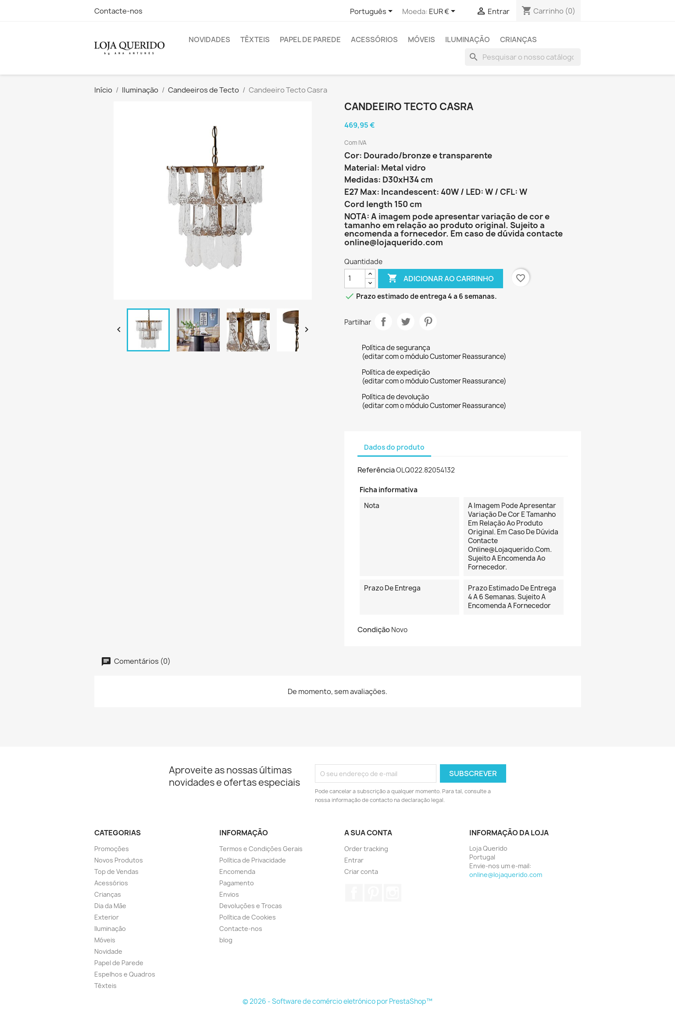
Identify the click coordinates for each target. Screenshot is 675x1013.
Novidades (209, 39)
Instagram (392, 893)
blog (225, 940)
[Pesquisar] (523, 57)
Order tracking (366, 849)
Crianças (518, 39)
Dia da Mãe (110, 906)
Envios (229, 894)
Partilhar (383, 321)
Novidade (108, 951)
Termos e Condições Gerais (261, 849)
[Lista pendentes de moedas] (443, 12)
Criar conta (361, 871)
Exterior (106, 917)
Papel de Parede (310, 39)
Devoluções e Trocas (250, 906)
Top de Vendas (116, 871)
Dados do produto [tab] (394, 447)
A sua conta (368, 833)
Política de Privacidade (252, 860)
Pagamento (236, 883)
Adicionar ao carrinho (440, 278)
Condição (373, 629)
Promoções (111, 849)
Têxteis (255, 39)
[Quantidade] (354, 278)
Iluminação (467, 39)
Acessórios (374, 39)
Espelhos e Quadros (124, 974)
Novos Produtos (118, 860)
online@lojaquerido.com (505, 874)
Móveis (421, 39)
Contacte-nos (118, 11)
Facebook (354, 893)
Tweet (405, 321)
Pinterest (428, 321)
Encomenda (237, 871)
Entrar (354, 860)
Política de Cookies (247, 917)
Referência (376, 469)
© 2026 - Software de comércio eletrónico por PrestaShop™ (337, 1001)
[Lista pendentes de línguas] (373, 12)
